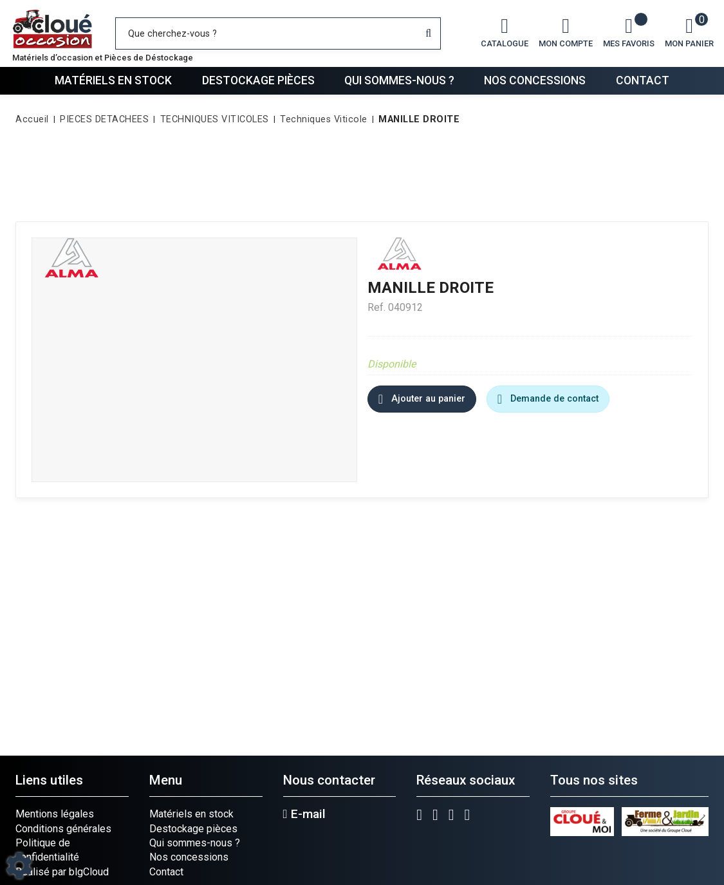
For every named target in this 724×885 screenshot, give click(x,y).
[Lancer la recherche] (428, 33)
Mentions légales (54, 814)
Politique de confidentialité (47, 850)
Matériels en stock (113, 80)
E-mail (304, 814)
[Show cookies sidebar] (19, 866)
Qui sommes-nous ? (399, 80)
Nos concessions (535, 80)
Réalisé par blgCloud (62, 872)
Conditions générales (63, 829)
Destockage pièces (258, 80)
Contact (642, 80)
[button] (416, 119)
